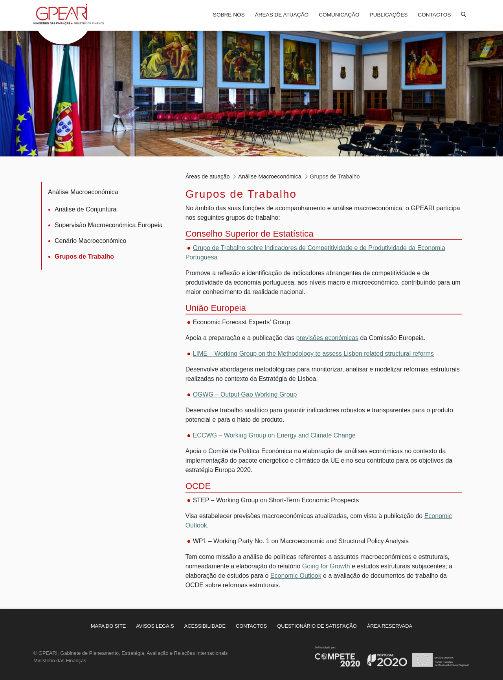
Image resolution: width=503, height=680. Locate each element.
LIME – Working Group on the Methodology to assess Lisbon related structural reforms (313, 353)
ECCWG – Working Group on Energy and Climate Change (274, 435)
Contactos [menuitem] (434, 15)
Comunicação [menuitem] (339, 15)
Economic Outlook (295, 575)
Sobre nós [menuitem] (229, 15)
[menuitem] (108, 626)
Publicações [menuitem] (389, 15)
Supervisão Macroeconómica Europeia (109, 225)
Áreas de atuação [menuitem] (281, 15)
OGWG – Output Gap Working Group (245, 394)
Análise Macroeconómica (83, 192)
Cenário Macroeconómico (90, 240)
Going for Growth (326, 566)
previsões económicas (327, 337)
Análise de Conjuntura (85, 209)
